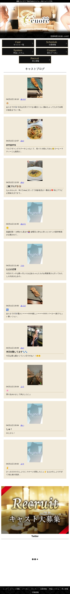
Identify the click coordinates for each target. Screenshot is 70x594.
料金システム (18, 51)
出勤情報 (52, 43)
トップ (5, 589)
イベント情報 (15, 589)
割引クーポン (52, 51)
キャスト (34, 589)
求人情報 (35, 59)
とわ (22, 266)
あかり (23, 224)
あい (22, 425)
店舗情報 (35, 592)
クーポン (25, 589)
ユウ (22, 387)
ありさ (23, 99)
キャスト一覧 (18, 43)
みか (22, 141)
